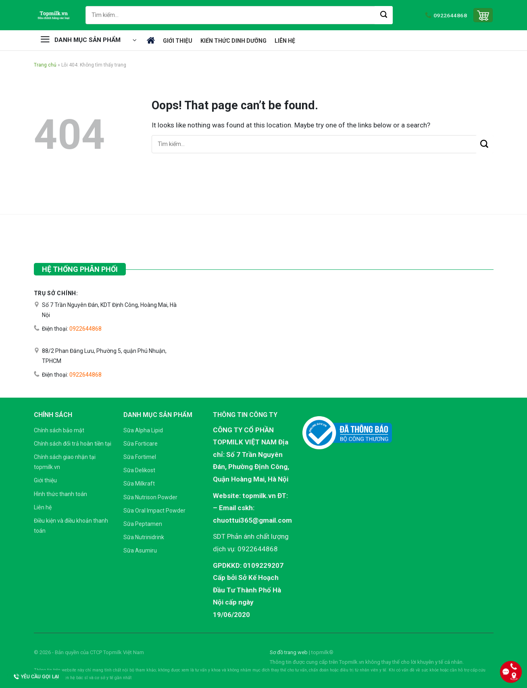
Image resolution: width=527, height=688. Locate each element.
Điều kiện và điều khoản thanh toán (71, 525)
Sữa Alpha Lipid (143, 430)
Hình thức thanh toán (60, 494)
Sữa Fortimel (139, 457)
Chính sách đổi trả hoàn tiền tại (72, 443)
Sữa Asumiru (140, 550)
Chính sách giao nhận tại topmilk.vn (65, 462)
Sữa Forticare (140, 443)
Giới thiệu (177, 41)
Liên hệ (285, 41)
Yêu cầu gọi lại (36, 676)
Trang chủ (151, 40)
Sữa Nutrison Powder (150, 497)
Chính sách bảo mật (59, 430)
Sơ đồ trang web (289, 652)
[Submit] (384, 15)
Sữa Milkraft (139, 483)
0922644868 (85, 328)
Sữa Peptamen (142, 524)
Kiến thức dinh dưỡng (233, 41)
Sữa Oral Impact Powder (154, 510)
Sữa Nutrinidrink (143, 537)
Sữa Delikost (139, 470)
